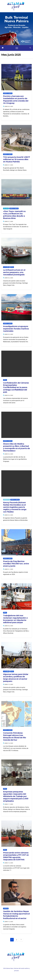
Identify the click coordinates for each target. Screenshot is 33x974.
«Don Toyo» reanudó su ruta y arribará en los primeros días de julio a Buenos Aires (14, 214)
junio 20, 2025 (8, 625)
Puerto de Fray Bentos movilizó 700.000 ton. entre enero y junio (16, 563)
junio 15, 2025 (8, 863)
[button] (30, 48)
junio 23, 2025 (8, 454)
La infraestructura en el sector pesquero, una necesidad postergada (14, 272)
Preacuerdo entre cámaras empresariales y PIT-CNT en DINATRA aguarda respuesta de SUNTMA (16, 856)
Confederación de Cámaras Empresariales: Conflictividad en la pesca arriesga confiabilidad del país (16, 387)
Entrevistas (6, 499)
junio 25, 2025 (8, 334)
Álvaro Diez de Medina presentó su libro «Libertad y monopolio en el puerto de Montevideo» (16, 447)
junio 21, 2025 (8, 569)
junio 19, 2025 (8, 684)
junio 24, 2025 (8, 395)
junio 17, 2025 (8, 804)
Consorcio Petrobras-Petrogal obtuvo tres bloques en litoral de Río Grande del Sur (14, 736)
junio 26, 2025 (8, 277)
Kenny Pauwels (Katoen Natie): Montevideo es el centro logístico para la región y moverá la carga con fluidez (14, 507)
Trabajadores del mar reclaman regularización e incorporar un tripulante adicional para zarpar (15, 619)
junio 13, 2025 (8, 921)
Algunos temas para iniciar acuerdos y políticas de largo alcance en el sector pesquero (15, 677)
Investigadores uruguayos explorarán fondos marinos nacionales (16, 328)
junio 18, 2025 (8, 743)
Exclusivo (6, 208)
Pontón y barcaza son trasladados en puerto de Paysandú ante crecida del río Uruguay (15, 99)
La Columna (6, 267)
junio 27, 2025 (8, 165)
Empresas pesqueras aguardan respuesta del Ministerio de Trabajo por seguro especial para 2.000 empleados (15, 796)
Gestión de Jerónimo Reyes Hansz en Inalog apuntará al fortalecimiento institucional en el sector (16, 914)
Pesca (12, 267)
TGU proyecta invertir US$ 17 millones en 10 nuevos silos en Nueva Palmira (16, 159)
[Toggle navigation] (16, 47)
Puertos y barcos (8, 93)
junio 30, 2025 (8, 106)
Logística (6, 908)
